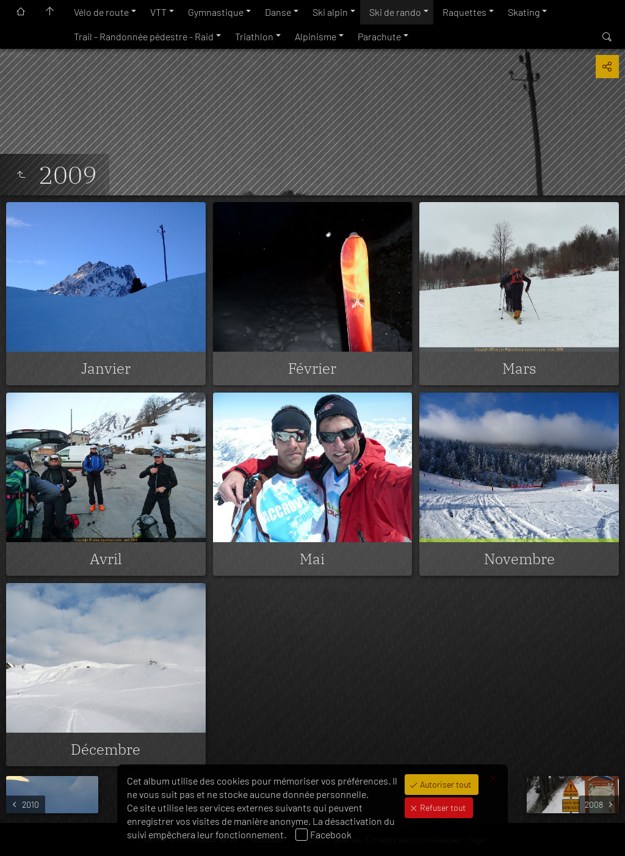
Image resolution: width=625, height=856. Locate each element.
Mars (519, 368)
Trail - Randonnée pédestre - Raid (144, 36)
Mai (312, 558)
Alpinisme (315, 36)
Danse (278, 12)
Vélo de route (101, 12)
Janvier (106, 368)
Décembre (105, 749)
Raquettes (464, 12)
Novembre (519, 558)
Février (312, 368)
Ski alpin (330, 12)
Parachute (379, 36)
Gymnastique (216, 12)
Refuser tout (442, 807)
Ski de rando (395, 12)
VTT (158, 12)
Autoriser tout (444, 784)
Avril (106, 558)
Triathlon (254, 36)
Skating (524, 12)
